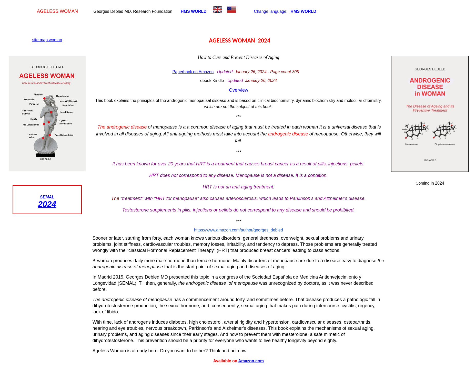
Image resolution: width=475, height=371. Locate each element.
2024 (47, 204)
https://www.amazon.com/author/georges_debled (238, 230)
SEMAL (47, 197)
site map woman (47, 40)
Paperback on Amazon (193, 72)
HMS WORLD (193, 11)
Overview (238, 90)
